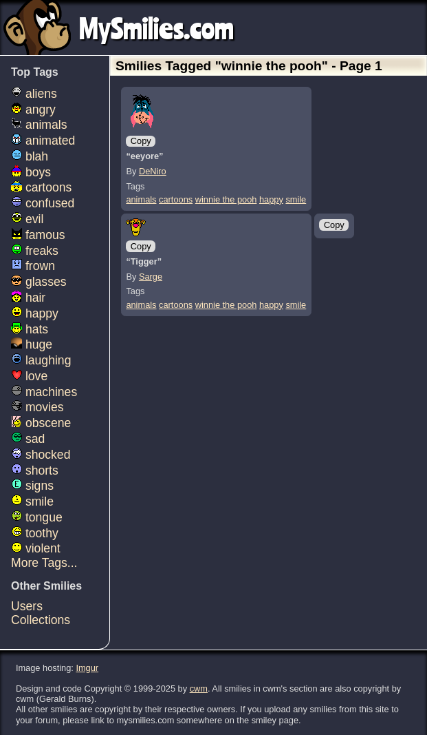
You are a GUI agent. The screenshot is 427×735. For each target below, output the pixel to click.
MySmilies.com (156, 27)
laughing (41, 360)
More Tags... (44, 563)
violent (36, 548)
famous (38, 235)
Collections (40, 620)
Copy (141, 141)
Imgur (87, 668)
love (29, 376)
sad (28, 439)
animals (141, 199)
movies (37, 407)
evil (27, 219)
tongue (37, 517)
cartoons (176, 199)
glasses (39, 282)
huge (31, 344)
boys (31, 172)
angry (33, 109)
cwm (199, 688)
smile (295, 199)
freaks (34, 251)
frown (33, 266)
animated (43, 140)
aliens (34, 94)
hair (28, 297)
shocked (40, 455)
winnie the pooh (226, 199)
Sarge (150, 276)
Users (27, 606)
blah (29, 156)
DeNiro (152, 171)
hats (29, 329)
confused (42, 203)
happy (271, 199)
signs (32, 486)
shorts (34, 470)
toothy (34, 533)
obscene (41, 423)
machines (44, 392)
